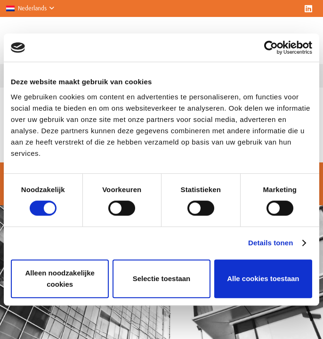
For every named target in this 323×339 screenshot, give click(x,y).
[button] (30, 8)
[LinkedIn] (308, 8)
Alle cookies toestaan (263, 278)
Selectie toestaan (162, 278)
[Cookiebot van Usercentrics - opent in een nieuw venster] (271, 47)
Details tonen (270, 243)
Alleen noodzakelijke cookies (60, 278)
